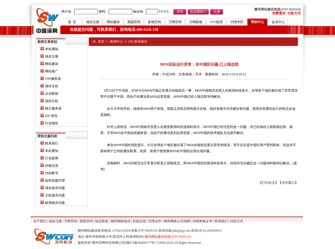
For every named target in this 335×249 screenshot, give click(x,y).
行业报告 (51, 123)
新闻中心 (116, 41)
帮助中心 (257, 22)
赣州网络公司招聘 (177, 221)
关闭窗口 (288, 183)
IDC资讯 (51, 116)
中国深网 (168, 74)
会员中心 (278, 22)
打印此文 (268, 183)
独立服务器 (53, 108)
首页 (101, 41)
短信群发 (101, 221)
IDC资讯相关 (137, 41)
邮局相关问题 (55, 203)
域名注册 (92, 22)
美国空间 (133, 22)
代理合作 (154, 221)
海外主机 (51, 86)
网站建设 (113, 22)
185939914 (214, 230)
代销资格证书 (202, 221)
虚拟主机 (51, 101)
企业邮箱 (51, 93)
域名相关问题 (55, 188)
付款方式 (236, 221)
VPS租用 (216, 22)
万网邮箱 (195, 22)
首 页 (72, 22)
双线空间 (86, 221)
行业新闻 (51, 158)
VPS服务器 (53, 79)
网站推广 (51, 71)
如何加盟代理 (55, 180)
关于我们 (39, 221)
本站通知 (51, 49)
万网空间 (175, 22)
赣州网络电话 (121, 221)
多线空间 (154, 22)
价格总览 (51, 166)
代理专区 (236, 22)
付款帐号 (51, 173)
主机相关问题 (55, 195)
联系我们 (51, 143)
